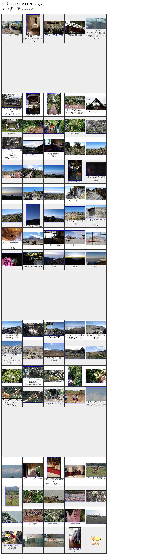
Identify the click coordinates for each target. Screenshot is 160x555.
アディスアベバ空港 (54, 34)
